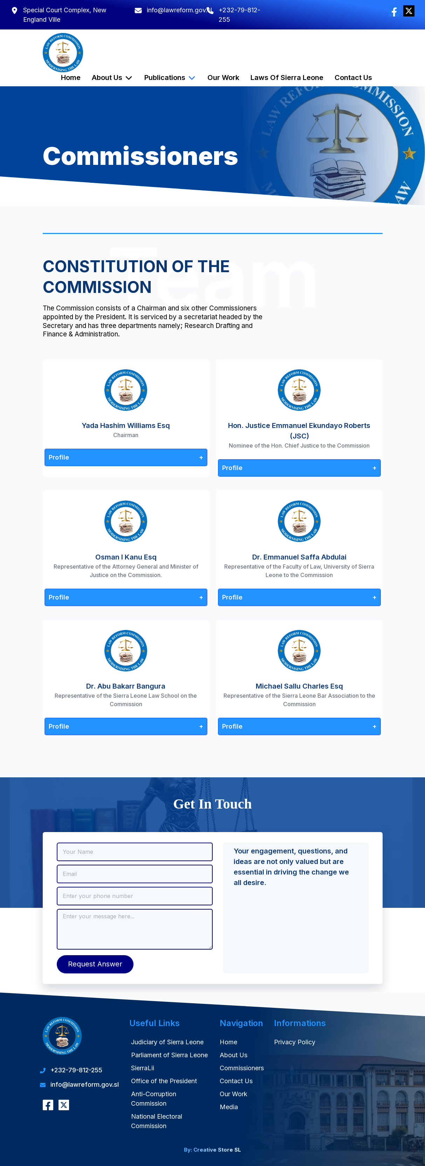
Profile (59, 457)
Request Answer (95, 964)
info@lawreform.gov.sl (179, 10)
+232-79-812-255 (76, 1070)
